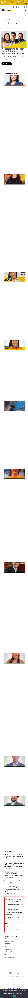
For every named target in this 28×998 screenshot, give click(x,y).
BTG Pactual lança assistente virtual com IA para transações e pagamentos (14, 865)
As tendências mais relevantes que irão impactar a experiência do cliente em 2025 (14, 888)
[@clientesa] (5, 946)
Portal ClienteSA (9, 957)
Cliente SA (13, 53)
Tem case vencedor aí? (12, 881)
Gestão (23, 53)
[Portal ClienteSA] (5, 954)
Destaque (19, 53)
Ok (14, 995)
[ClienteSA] (5, 962)
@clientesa (7, 949)
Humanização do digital (13, 909)
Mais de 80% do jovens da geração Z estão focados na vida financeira (14, 856)
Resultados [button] (17, 929)
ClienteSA (7, 965)
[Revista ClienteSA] (5, 939)
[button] (21, 10)
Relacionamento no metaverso (14, 926)
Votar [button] (11, 929)
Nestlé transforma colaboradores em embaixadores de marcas (13, 873)
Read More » (6, 63)
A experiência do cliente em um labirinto (13, 50)
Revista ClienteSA (9, 941)
